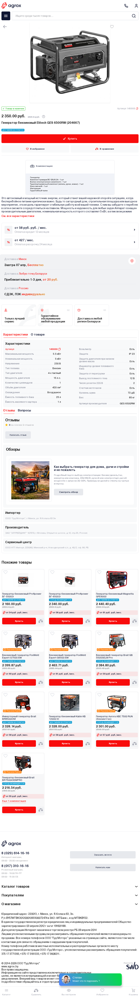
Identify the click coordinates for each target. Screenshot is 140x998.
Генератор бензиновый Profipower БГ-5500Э (21, 595)
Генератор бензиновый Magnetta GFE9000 (115, 595)
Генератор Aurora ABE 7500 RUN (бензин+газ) (114, 717)
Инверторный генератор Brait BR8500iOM (19, 717)
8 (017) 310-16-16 (15, 866)
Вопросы (24, 410)
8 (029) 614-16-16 (15, 853)
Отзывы (9, 410)
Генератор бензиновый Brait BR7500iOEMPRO (18, 778)
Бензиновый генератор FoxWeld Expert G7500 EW (20, 656)
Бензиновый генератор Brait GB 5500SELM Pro (114, 656)
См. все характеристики (17, 216)
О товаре (38, 334)
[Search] (134, 15)
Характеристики (15, 334)
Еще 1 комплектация (14, 801)
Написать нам (103, 867)
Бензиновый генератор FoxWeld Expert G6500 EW (67, 656)
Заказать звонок (103, 854)
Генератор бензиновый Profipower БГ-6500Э (68, 595)
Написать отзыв (18, 435)
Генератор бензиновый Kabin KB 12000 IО (67, 717)
